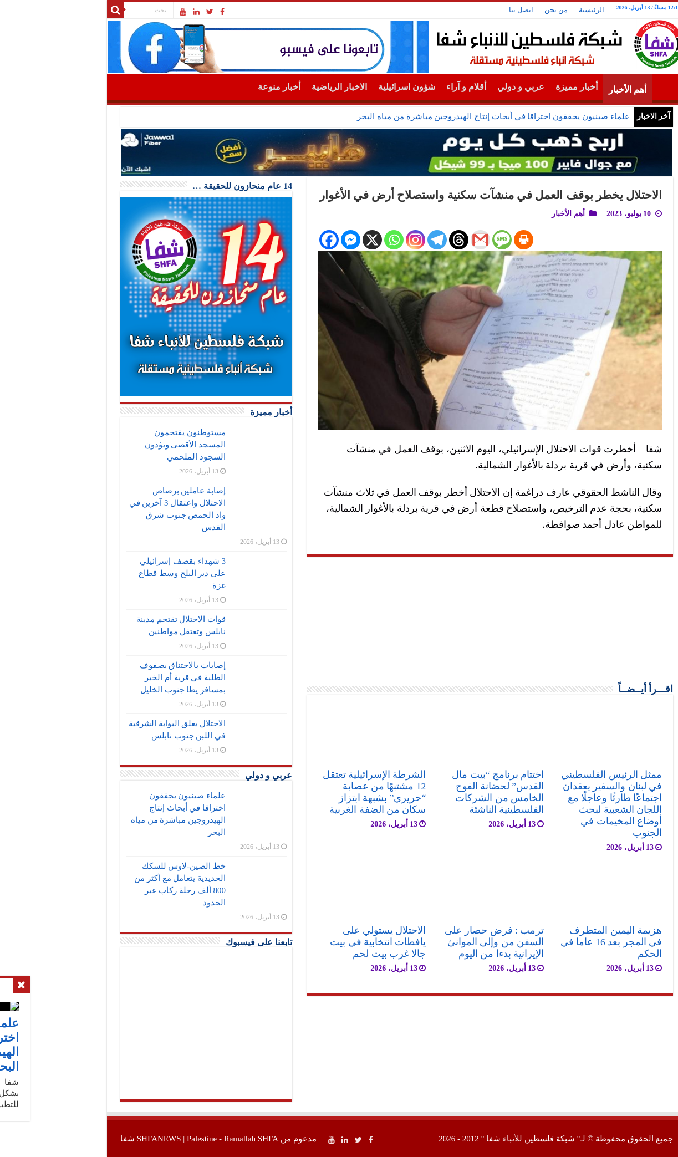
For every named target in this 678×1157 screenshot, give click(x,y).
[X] (314, 239)
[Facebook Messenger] (293, 239)
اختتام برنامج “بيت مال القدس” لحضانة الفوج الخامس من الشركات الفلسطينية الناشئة (440, 792)
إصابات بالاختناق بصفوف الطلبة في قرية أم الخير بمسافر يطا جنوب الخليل (125, 677)
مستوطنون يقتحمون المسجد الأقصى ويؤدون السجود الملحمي (128, 444)
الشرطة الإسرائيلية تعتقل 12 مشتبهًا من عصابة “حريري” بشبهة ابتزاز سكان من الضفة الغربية (317, 792)
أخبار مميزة (519, 86)
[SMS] (444, 239)
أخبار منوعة (221, 86)
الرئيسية (534, 10)
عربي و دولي (463, 86)
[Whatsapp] (336, 239)
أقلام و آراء (409, 86)
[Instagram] (358, 239)
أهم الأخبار (570, 89)
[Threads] (401, 239)
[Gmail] (422, 239)
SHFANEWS (101, 1138)
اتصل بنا (463, 10)
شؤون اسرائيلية (349, 86)
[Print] (466, 239)
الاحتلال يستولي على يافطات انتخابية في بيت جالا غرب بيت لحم (320, 942)
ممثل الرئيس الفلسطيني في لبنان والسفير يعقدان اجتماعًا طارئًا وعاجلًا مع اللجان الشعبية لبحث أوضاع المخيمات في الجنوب (553, 803)
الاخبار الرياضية (281, 86)
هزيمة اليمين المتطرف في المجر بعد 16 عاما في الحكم (553, 942)
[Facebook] (271, 239)
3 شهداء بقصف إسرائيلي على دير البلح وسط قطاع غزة (124, 573)
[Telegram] (379, 239)
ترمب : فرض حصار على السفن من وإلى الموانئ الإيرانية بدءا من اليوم (436, 942)
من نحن (498, 10)
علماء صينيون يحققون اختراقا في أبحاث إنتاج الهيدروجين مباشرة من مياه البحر (435, 116)
